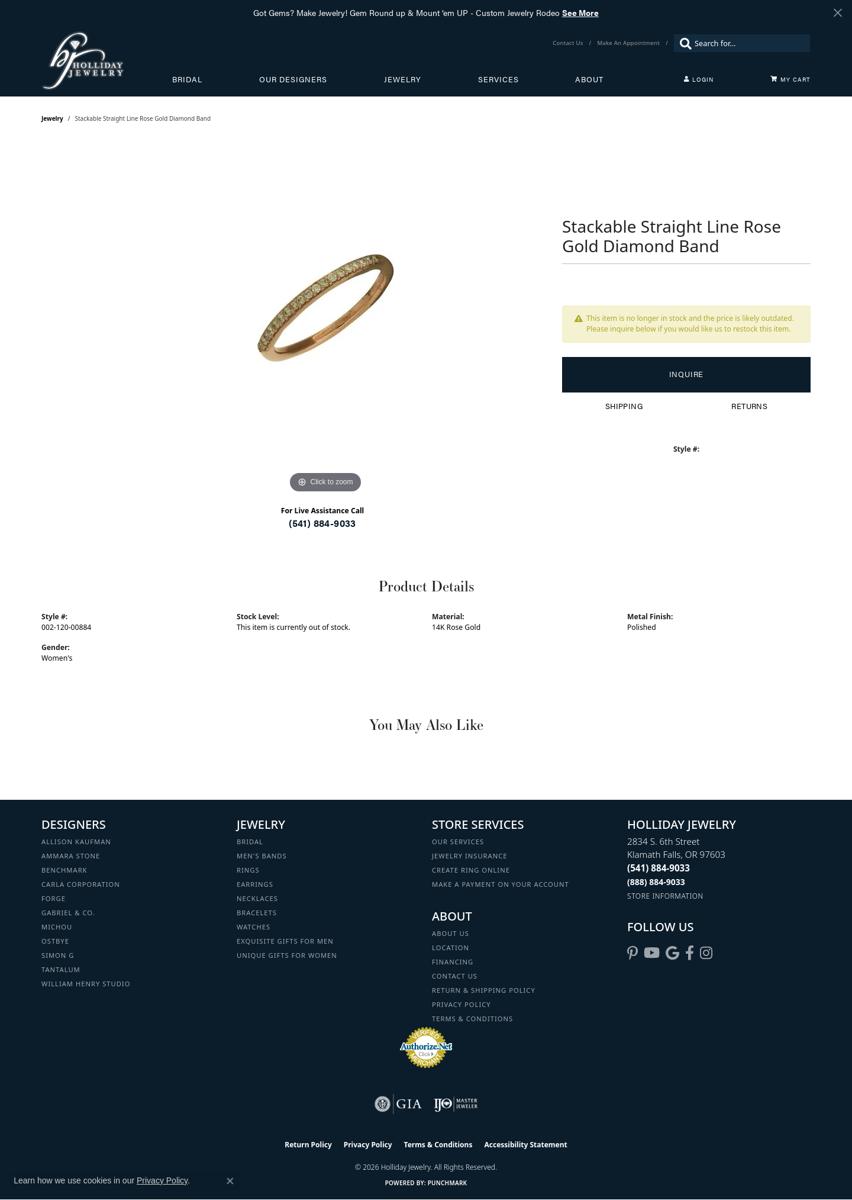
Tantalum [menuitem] (60, 969)
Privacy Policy (461, 1004)
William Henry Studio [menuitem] (85, 983)
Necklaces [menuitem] (257, 898)
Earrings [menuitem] (255, 884)
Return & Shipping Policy (483, 990)
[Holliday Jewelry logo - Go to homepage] (106, 60)
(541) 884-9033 (322, 523)
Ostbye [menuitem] (55, 941)
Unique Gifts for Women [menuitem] (287, 955)
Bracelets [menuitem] (257, 912)
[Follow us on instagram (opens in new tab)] (706, 953)
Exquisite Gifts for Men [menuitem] (285, 941)
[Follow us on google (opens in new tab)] (672, 953)
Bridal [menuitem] (250, 841)
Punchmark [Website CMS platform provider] (447, 1183)
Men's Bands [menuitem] (262, 855)
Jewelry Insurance (469, 855)
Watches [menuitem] (253, 926)
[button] (699, 79)
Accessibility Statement (525, 1145)
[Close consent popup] (230, 1181)
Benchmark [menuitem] (64, 870)
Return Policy (308, 1145)
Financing (452, 961)
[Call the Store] (658, 868)
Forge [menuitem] (53, 898)
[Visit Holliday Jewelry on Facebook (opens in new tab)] (689, 953)
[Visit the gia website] (398, 1104)
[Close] (837, 12)
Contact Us (454, 975)
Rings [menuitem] (248, 870)
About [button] (589, 79)
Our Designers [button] (293, 79)
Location (450, 947)
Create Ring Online (471, 870)
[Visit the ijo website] (456, 1104)
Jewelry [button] (402, 79)
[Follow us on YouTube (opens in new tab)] (652, 953)
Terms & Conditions (472, 1018)
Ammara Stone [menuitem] (70, 855)
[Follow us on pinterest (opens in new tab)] (632, 953)
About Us (450, 933)
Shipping (624, 406)
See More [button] (580, 12)
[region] (325, 318)
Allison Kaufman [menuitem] (76, 841)
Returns (749, 406)
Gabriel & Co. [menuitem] (68, 912)
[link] (569, 43)
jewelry (52, 118)
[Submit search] (683, 43)
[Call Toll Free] (656, 881)
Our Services (458, 841)
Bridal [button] (187, 79)
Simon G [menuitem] (57, 955)
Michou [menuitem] (56, 926)
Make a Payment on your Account (500, 884)
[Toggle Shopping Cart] (790, 79)
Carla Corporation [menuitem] (80, 884)
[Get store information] (665, 896)
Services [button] (498, 79)
